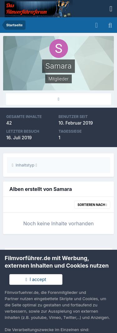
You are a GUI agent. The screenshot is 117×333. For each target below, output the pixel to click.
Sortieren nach (92, 205)
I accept (36, 279)
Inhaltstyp (24, 164)
